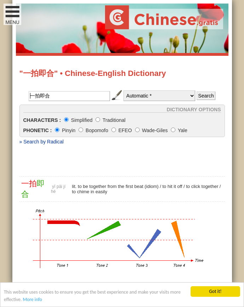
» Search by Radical (41, 141)
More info (32, 300)
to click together (202, 186)
